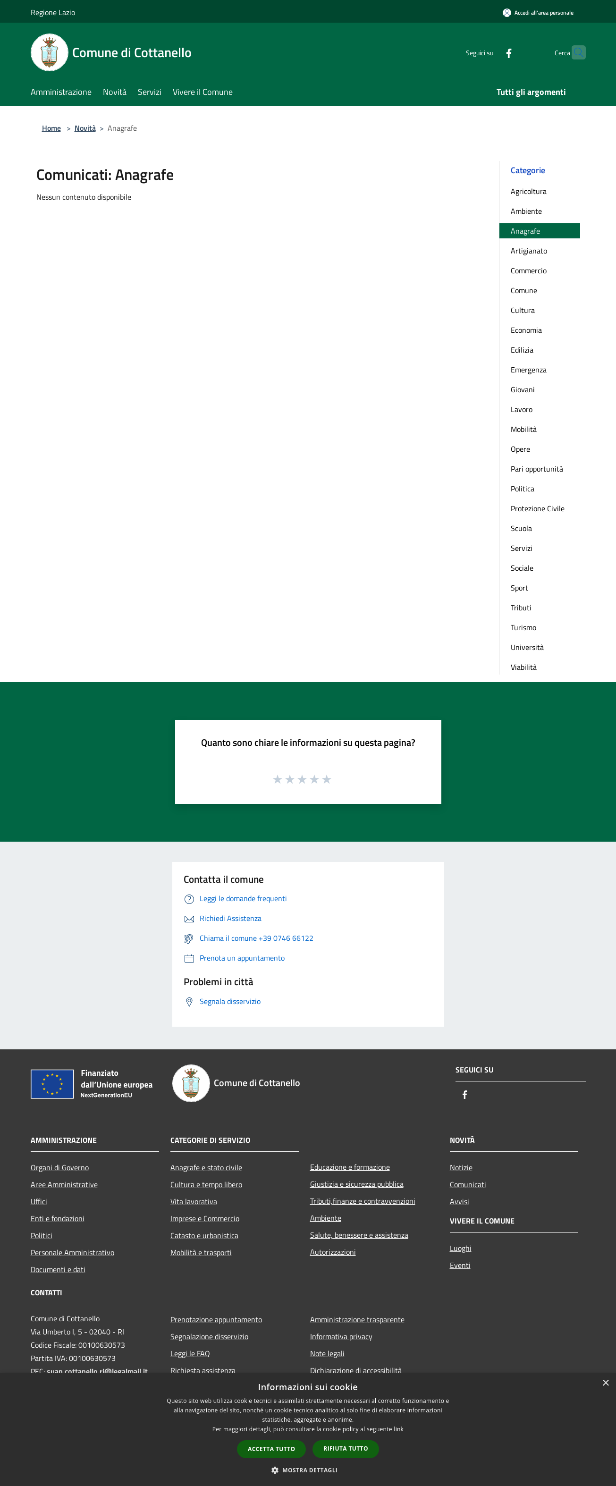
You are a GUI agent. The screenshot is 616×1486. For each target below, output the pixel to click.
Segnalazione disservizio (209, 1336)
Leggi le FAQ (190, 1353)
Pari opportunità (537, 468)
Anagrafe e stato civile (206, 1167)
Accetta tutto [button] (271, 1449)
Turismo (523, 627)
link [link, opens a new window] (399, 1429)
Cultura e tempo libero (206, 1184)
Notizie (461, 1167)
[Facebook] (490, 52)
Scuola (521, 528)
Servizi (521, 548)
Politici (41, 1235)
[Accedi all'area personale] (538, 12)
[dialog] (308, 1429)
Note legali (327, 1353)
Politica (522, 488)
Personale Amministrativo (72, 1252)
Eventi (460, 1265)
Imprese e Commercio (204, 1218)
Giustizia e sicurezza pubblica (357, 1184)
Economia (526, 330)
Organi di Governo (60, 1167)
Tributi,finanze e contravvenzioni (362, 1201)
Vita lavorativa (193, 1201)
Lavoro (521, 409)
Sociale (522, 568)
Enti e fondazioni (57, 1218)
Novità (85, 128)
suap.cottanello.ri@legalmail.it (98, 1371)
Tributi (521, 607)
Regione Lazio (53, 12)
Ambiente (526, 211)
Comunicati (468, 1184)
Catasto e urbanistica (204, 1235)
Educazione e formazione (350, 1167)
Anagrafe (525, 230)
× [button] (605, 1383)
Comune (524, 290)
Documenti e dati (58, 1269)
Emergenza (529, 369)
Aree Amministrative (64, 1184)
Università (527, 647)
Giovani (523, 389)
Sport (519, 587)
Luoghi (461, 1248)
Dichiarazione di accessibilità (356, 1370)
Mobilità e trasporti (201, 1252)
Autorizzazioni (333, 1252)
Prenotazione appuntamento (216, 1319)
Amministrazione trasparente (357, 1319)
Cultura (523, 310)
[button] (308, 1470)
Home (51, 128)
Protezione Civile (538, 508)
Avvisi (459, 1201)
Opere (520, 449)
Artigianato (529, 250)
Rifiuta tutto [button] (345, 1448)
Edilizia (522, 349)
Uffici (39, 1201)
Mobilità (524, 429)
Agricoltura (529, 191)
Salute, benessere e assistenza (359, 1235)
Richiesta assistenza (203, 1370)
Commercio (529, 270)
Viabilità (524, 667)
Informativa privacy (341, 1336)
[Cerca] (574, 52)
